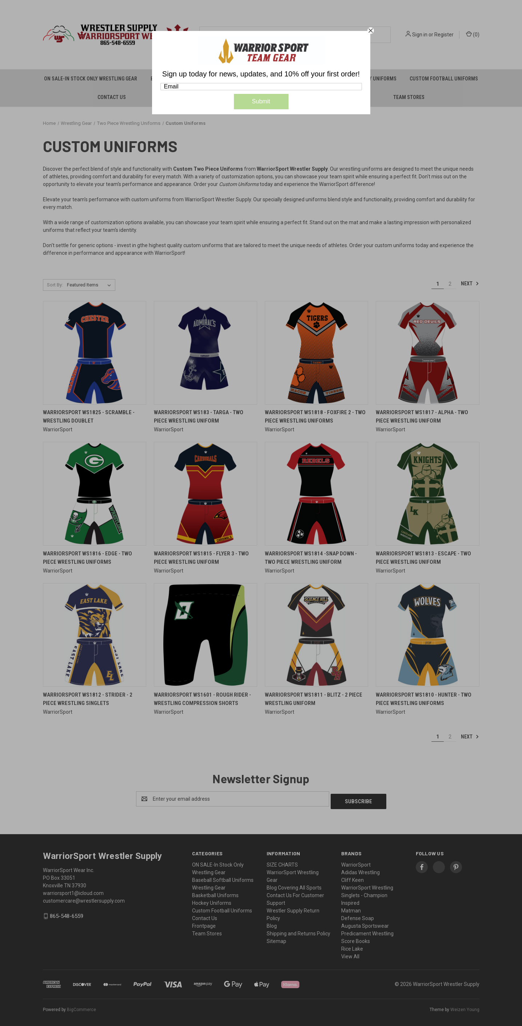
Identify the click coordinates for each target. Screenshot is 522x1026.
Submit (261, 101)
